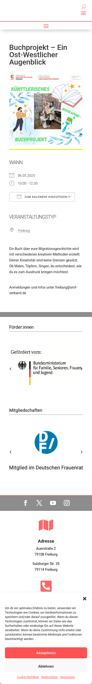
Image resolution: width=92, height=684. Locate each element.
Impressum (67, 677)
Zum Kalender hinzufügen (42, 196)
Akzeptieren (46, 653)
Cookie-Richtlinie (28, 677)
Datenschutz (49, 677)
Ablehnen (46, 666)
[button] (84, 598)
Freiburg (24, 231)
